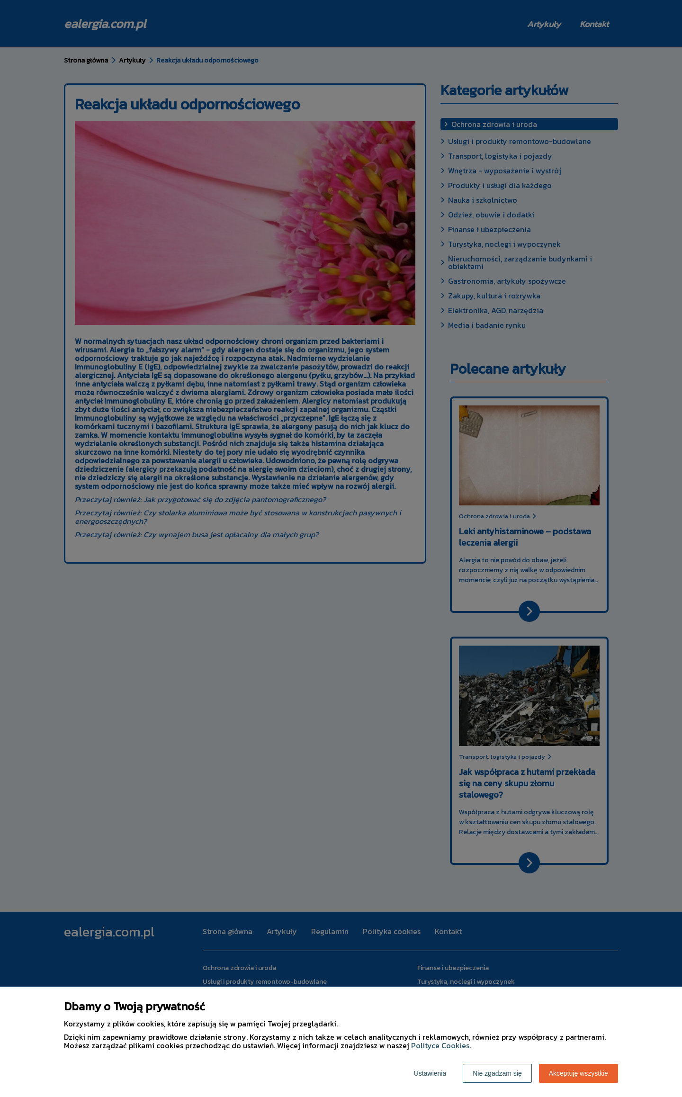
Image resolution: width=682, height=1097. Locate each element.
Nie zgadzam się (497, 1073)
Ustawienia (430, 1073)
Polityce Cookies (440, 1045)
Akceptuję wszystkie (578, 1073)
